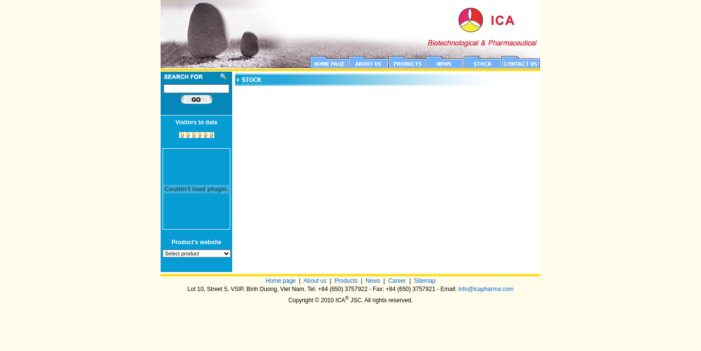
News (373, 280)
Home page (280, 280)
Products (345, 280)
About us (314, 280)
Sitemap (425, 280)
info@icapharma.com (486, 289)
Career (397, 280)
